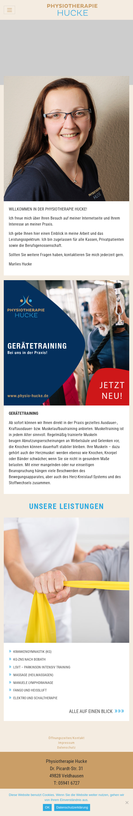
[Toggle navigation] (9, 10)
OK (47, 807)
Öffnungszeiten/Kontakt (66, 738)
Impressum (66, 743)
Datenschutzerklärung (72, 807)
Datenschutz (66, 747)
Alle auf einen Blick (90, 711)
